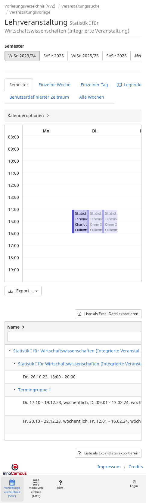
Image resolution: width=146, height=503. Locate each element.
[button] (84, 229)
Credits (136, 467)
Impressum (109, 467)
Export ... (23, 291)
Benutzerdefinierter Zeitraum (39, 97)
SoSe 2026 (116, 56)
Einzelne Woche (54, 85)
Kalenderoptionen (26, 115)
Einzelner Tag (94, 85)
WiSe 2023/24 (22, 56)
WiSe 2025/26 (85, 56)
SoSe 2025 (53, 56)
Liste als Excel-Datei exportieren (108, 313)
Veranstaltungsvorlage (29, 12)
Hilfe (60, 485)
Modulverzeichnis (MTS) (36, 489)
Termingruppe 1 (34, 390)
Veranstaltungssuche (80, 6)
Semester (14, 46)
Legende (129, 85)
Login (134, 484)
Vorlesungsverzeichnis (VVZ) (30, 6)
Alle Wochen (91, 97)
